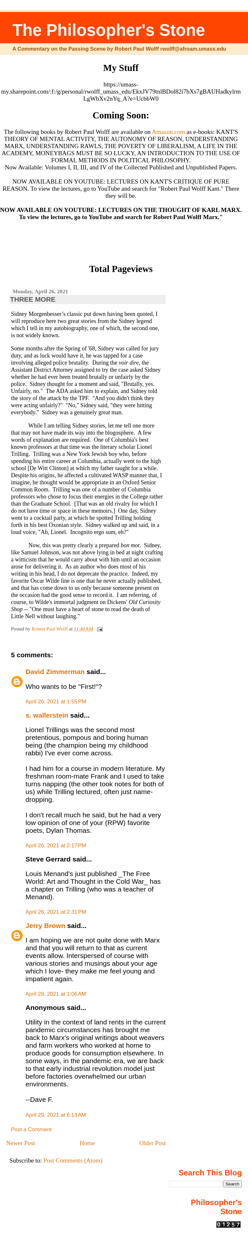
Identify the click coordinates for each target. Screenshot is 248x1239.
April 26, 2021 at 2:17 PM (56, 845)
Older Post (153, 1143)
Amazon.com (168, 131)
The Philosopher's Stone (108, 30)
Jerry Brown (45, 925)
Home (87, 1143)
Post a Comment (31, 1129)
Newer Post (20, 1143)
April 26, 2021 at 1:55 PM (56, 702)
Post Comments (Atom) (73, 1160)
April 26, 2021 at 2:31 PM (56, 912)
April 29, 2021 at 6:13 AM (56, 1115)
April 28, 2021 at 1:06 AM (56, 994)
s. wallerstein (47, 715)
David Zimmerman (55, 671)
